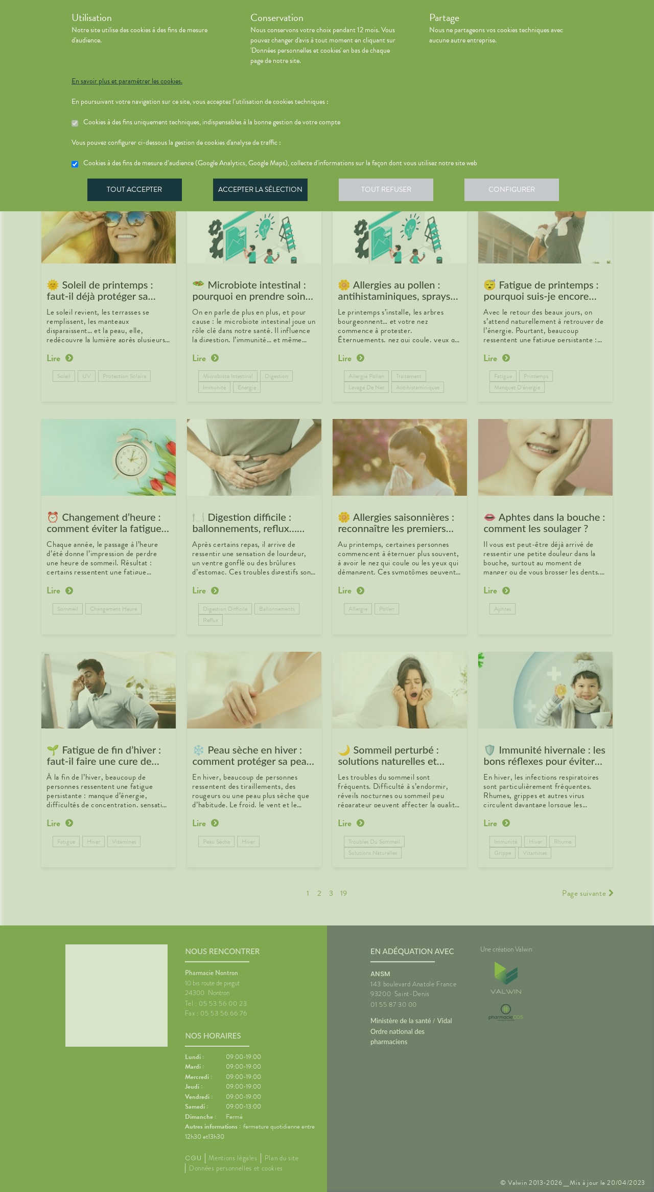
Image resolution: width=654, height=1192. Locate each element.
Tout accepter (135, 191)
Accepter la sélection (263, 191)
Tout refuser (391, 191)
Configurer (518, 191)
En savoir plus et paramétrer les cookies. (127, 81)
